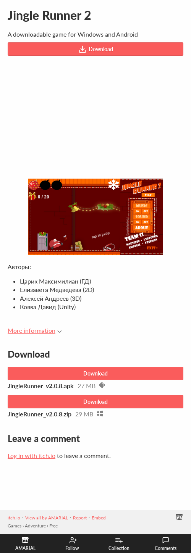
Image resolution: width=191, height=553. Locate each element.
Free (53, 526)
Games (14, 526)
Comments (165, 544)
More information (35, 330)
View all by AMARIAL (46, 518)
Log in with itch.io (31, 455)
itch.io (14, 518)
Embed (99, 518)
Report (80, 518)
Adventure (35, 526)
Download (95, 49)
